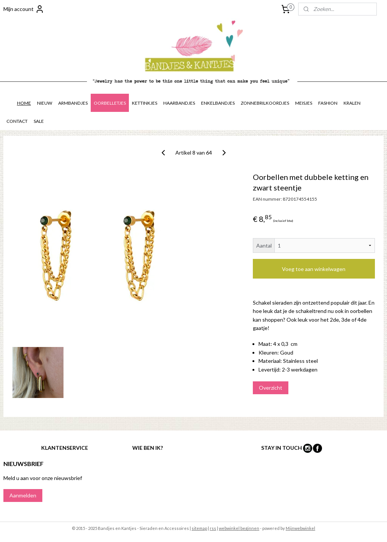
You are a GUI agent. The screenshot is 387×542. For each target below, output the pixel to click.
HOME (24, 103)
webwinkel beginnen (239, 528)
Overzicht (270, 387)
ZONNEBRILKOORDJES (265, 103)
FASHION (327, 103)
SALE (39, 121)
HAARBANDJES (179, 103)
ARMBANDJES (73, 103)
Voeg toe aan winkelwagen (313, 269)
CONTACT (17, 121)
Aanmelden (22, 495)
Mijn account (23, 9)
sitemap (199, 528)
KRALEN (352, 103)
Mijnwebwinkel (300, 528)
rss (213, 528)
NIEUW (44, 103)
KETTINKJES (144, 103)
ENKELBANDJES (218, 103)
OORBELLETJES (110, 103)
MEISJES (303, 103)
